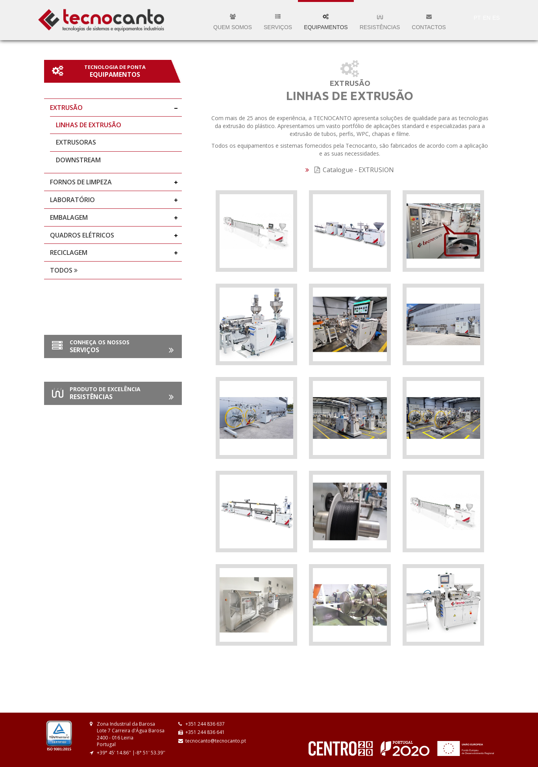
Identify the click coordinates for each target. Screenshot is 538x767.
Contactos (429, 22)
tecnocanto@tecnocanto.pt (215, 740)
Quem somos (232, 22)
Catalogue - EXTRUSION (354, 169)
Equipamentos (326, 22)
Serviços (278, 22)
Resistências (380, 22)
